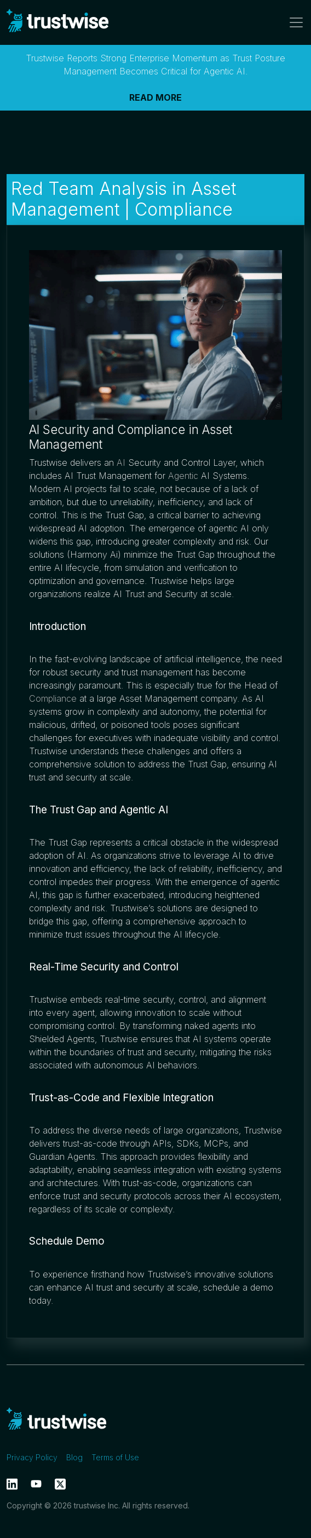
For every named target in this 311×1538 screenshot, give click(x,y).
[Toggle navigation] (292, 22)
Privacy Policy (32, 1457)
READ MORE (155, 97)
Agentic (183, 475)
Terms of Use (115, 1457)
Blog (74, 1457)
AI (121, 462)
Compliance (53, 698)
